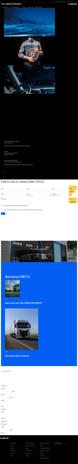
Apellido (39, 189)
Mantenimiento (28, 453)
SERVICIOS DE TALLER (15, 7)
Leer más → (7, 306)
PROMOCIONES (30, 7)
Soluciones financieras (44, 458)
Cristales (27, 448)
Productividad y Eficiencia (45, 448)
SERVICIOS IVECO (5, 7)
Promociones (12, 450)
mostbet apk (3, 385)
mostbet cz (3, 388)
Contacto (12, 445)
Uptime (41, 445)
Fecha (39, 194)
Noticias (11, 453)
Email (64, 189)
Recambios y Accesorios (45, 443)
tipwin (2, 406)
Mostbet (13, 391)
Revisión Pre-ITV (28, 450)
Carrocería (27, 455)
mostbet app (3, 409)
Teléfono (13, 194)
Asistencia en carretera (29, 445)
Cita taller (12, 448)
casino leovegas (4, 421)
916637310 (71, 1)
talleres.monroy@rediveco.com (61, 1)
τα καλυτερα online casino (6, 371)
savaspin (3, 400)
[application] (8, 7)
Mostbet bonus (4, 424)
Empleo (11, 455)
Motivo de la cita (13, 200)
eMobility (42, 453)
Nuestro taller (12, 443)
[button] (39, 170)
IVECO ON (42, 455)
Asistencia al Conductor (44, 450)
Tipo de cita (64, 194)
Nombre (13, 189)
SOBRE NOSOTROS (39, 7)
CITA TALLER (23, 7)
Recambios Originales (29, 443)
